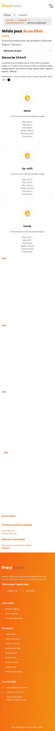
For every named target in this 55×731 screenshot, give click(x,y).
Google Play (12, 590)
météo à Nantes (11, 662)
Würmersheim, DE (9, 533)
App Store (30, 590)
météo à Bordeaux (12, 639)
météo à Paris (11, 634)
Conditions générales (14, 618)
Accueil (10, 20)
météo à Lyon (10, 667)
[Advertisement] (27, 290)
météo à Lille (10, 657)
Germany (22, 20)
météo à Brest (11, 653)
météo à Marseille (12, 648)
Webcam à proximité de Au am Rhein (17, 545)
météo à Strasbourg (13, 671)
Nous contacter (11, 613)
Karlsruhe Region (15, 23)
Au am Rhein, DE (8, 530)
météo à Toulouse (12, 643)
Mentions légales (12, 609)
